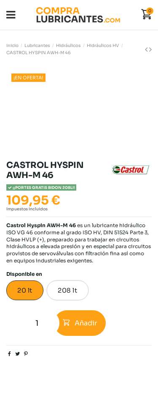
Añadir (80, 323)
